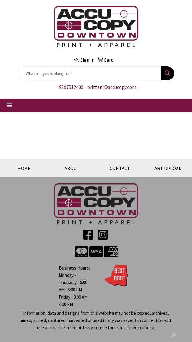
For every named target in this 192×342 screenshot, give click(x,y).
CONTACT (120, 168)
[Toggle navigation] (9, 105)
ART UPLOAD (168, 168)
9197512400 (71, 87)
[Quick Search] (89, 73)
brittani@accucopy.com (111, 87)
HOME (24, 168)
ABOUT (72, 168)
